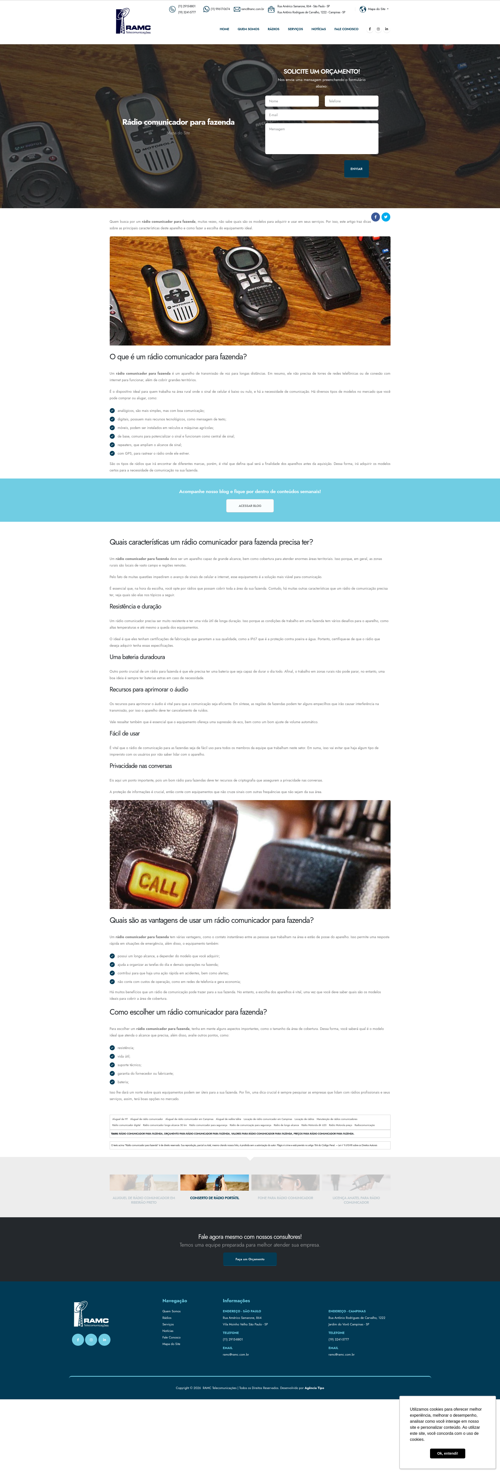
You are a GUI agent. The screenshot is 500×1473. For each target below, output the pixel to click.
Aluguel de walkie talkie (228, 1119)
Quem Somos (248, 29)
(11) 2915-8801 (187, 6)
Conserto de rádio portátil (214, 1197)
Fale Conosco (346, 29)
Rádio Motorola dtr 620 (313, 1125)
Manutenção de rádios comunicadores (337, 1119)
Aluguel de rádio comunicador (146, 1119)
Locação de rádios (304, 1119)
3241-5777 (342, 1339)
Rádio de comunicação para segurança (250, 1125)
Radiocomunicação (365, 1125)
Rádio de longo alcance (286, 1125)
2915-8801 (235, 1339)
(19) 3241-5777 (187, 12)
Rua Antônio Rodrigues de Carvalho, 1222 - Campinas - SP (311, 12)
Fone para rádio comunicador (285, 1197)
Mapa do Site (171, 1344)
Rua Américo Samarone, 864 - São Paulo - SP (304, 6)
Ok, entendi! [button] (447, 1453)
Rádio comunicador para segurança (208, 1125)
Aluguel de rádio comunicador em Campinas (189, 1119)
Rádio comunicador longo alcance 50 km (165, 1125)
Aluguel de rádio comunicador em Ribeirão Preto (143, 1200)
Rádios (273, 29)
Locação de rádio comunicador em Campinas (268, 1119)
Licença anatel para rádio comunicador (356, 1200)
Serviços (295, 29)
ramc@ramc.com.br (236, 1354)
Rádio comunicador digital (126, 1125)
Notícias (319, 29)
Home (224, 29)
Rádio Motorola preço (340, 1125)
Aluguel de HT (120, 1119)
